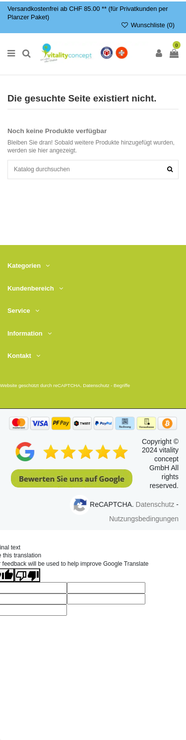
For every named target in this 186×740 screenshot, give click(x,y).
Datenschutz (96, 385)
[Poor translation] (27, 575)
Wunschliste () (148, 25)
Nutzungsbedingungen (144, 519)
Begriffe (122, 385)
